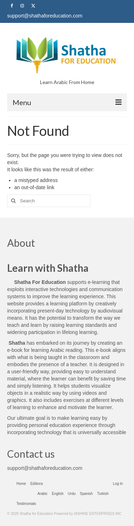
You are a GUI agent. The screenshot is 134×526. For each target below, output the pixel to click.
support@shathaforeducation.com (44, 468)
